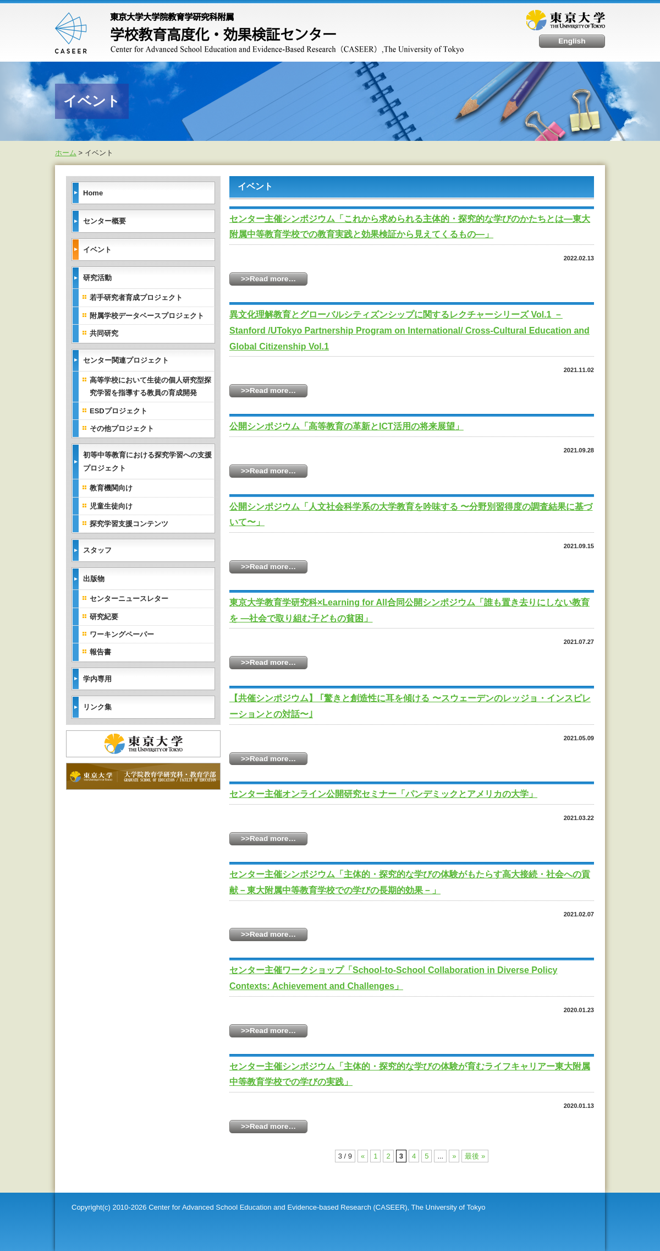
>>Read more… (268, 279)
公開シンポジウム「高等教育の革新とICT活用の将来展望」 (346, 426)
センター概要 (104, 221)
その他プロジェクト (122, 428)
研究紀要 (104, 616)
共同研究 (104, 333)
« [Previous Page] (363, 1156)
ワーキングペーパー (122, 634)
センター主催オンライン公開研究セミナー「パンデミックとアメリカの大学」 (383, 794)
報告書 (100, 652)
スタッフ (97, 550)
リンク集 (97, 707)
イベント (97, 249)
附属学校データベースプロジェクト (147, 315)
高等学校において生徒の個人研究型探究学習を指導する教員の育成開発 (150, 386)
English (572, 41)
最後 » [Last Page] (475, 1156)
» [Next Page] (454, 1156)
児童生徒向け (111, 505)
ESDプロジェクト (118, 410)
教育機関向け (111, 488)
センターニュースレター (129, 598)
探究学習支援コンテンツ (129, 524)
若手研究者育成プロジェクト (136, 297)
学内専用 (97, 678)
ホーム (65, 153)
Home (93, 192)
